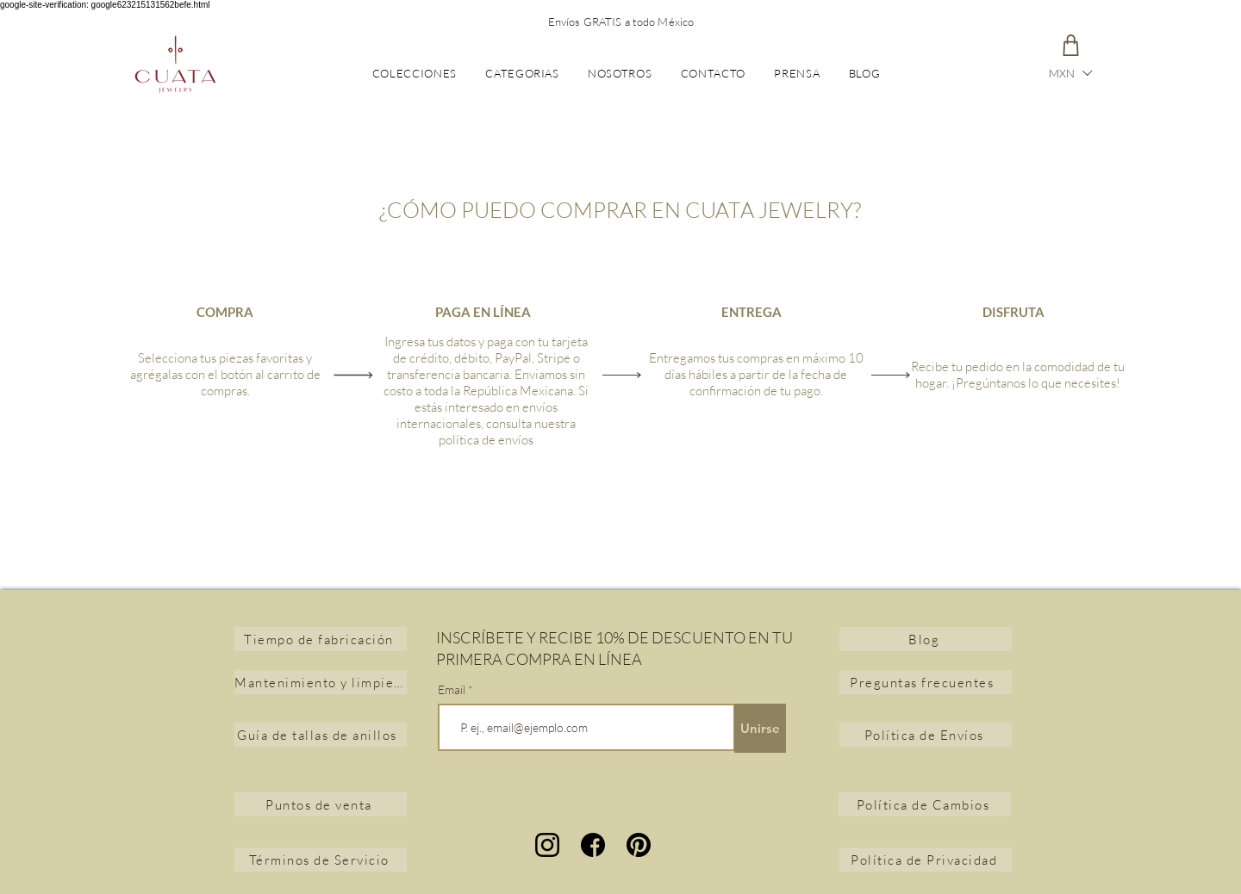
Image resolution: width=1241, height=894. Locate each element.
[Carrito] (1070, 45)
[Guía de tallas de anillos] (320, 735)
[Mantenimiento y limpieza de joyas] (320, 682)
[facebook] (593, 845)
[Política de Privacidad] (925, 859)
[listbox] (1070, 73)
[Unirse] (760, 728)
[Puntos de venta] (320, 804)
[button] (1070, 73)
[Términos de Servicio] (320, 859)
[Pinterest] (639, 845)
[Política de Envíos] (925, 735)
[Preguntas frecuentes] (925, 682)
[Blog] (925, 639)
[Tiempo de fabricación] (320, 639)
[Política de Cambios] (925, 804)
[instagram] (547, 845)
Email (453, 690)
